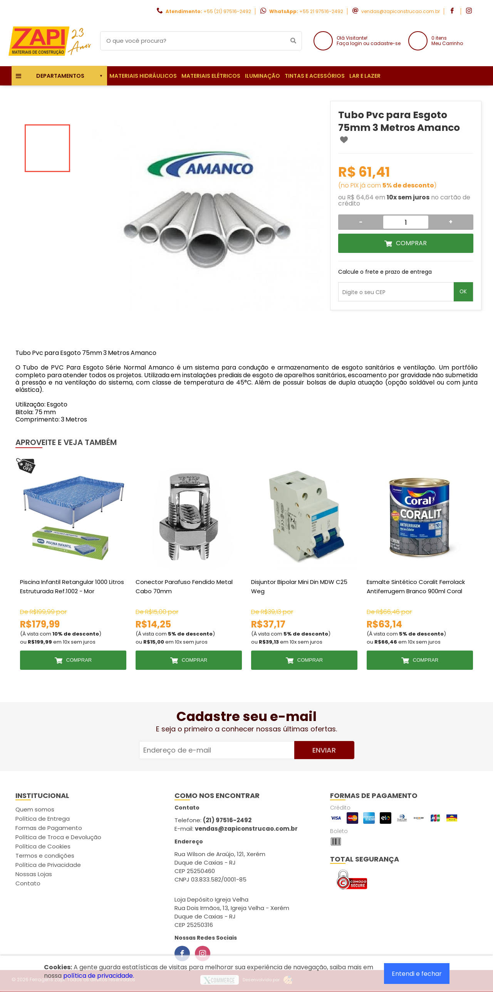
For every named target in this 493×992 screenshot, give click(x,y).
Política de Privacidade (48, 865)
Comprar (411, 243)
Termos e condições (44, 855)
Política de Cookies (42, 846)
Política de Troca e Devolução (58, 837)
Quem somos (34, 809)
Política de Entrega (42, 819)
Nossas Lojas (33, 874)
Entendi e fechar (417, 973)
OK (463, 291)
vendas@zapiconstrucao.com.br (400, 11)
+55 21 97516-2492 (321, 11)
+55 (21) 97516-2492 (227, 11)
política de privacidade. (98, 975)
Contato (27, 883)
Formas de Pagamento (48, 828)
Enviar (324, 750)
